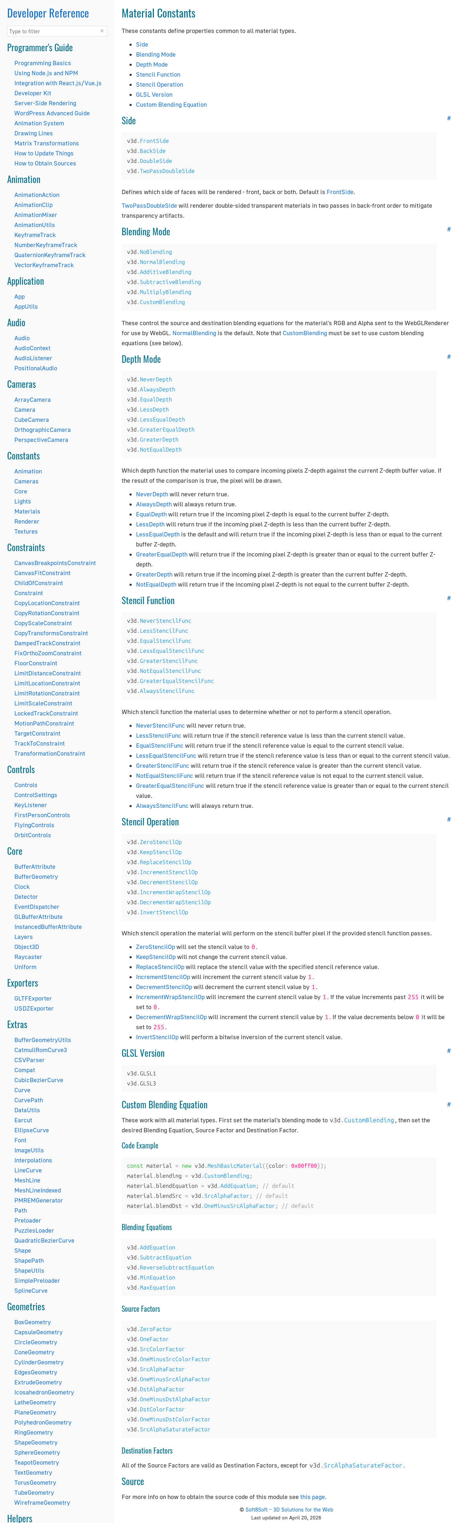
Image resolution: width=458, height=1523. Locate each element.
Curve (22, 1090)
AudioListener (33, 358)
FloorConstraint (35, 663)
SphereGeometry (37, 1452)
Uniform (25, 966)
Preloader (27, 1220)
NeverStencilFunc (160, 725)
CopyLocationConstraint (47, 603)
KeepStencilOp (156, 956)
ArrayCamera (32, 399)
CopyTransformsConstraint (51, 633)
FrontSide (340, 192)
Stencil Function (158, 74)
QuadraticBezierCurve (44, 1240)
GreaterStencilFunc (162, 765)
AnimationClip (33, 204)
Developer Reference (48, 13)
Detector (26, 896)
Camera (24, 409)
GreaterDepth (154, 574)
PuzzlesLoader (34, 1230)
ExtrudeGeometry (38, 1382)
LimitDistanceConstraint (47, 673)
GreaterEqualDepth (161, 554)
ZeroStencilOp (155, 946)
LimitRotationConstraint (47, 693)
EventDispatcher (36, 906)
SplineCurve (31, 1290)
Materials (27, 511)
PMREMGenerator (38, 1200)
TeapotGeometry (36, 1462)
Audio (22, 338)
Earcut (23, 1120)
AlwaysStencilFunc (162, 805)
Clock (22, 886)
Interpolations (33, 1160)
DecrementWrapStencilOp (171, 1017)
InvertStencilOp (157, 1037)
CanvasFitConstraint (42, 573)
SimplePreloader (37, 1280)
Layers (23, 936)
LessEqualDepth (158, 534)
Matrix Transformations (46, 143)
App (19, 296)
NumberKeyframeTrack (45, 245)
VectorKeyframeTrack (44, 265)
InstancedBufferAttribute (48, 926)
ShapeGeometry (36, 1442)
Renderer (26, 521)
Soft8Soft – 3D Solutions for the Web (289, 1509)
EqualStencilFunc (160, 745)
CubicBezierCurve (38, 1080)
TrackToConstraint (39, 743)
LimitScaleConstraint (43, 703)
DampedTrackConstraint (47, 643)
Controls (26, 785)
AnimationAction (36, 194)
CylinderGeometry (39, 1362)
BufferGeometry (36, 876)
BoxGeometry (32, 1322)
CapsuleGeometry (38, 1332)
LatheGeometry (35, 1402)
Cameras (26, 481)
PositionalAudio (35, 368)
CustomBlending (305, 333)
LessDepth (150, 524)
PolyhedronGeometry (43, 1422)
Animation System (39, 123)
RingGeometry (33, 1432)
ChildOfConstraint (38, 583)
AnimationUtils (34, 224)
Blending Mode (156, 54)
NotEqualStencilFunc (164, 775)
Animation (28, 471)
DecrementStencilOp (164, 987)
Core (20, 491)
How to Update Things (44, 153)
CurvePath (28, 1100)
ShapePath (29, 1260)
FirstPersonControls (42, 815)
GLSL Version (154, 94)
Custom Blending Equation (171, 104)
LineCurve (28, 1170)
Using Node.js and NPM (46, 73)
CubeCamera (31, 419)
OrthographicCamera (42, 429)
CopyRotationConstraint (46, 613)
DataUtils (27, 1110)
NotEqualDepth (156, 584)
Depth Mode (152, 64)
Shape (22, 1250)
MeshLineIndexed (37, 1190)
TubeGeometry (34, 1492)
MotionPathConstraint (44, 723)
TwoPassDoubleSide (149, 205)
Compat (24, 1070)
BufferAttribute (34, 866)
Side (142, 44)
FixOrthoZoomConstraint (48, 653)
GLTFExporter (33, 998)
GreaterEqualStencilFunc (170, 785)
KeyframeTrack (35, 234)
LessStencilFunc (158, 735)
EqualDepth (151, 514)
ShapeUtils (29, 1270)
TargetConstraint (37, 733)
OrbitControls (32, 835)
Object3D (26, 946)
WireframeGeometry (42, 1502)
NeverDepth (152, 494)
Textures (26, 531)
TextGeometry (33, 1472)
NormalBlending (194, 333)
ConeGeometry (34, 1352)
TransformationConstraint (49, 753)
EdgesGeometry (35, 1372)
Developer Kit (32, 93)
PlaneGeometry (35, 1412)
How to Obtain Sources (45, 163)
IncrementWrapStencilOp (170, 997)
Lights (22, 501)
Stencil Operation (159, 84)
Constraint (28, 593)
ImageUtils (29, 1150)
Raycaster (28, 956)
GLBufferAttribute (38, 916)
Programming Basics (42, 63)
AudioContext (32, 348)
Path (20, 1210)
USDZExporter (34, 1008)
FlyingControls (34, 825)
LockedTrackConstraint (46, 713)
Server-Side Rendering (45, 103)
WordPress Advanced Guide (52, 113)
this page (312, 1496)
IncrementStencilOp (163, 976)
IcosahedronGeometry (44, 1392)
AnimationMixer (35, 214)
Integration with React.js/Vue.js (58, 83)
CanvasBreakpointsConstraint (55, 563)
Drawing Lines (33, 133)
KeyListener (30, 805)
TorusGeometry (35, 1482)
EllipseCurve (31, 1130)
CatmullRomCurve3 (40, 1050)
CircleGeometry (35, 1342)
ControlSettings (35, 795)
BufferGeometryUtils (42, 1040)
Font (20, 1140)
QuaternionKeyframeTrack (50, 255)
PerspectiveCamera (41, 439)
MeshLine (27, 1180)
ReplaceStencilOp (160, 966)
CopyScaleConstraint (43, 623)
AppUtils (26, 306)
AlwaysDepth (154, 504)
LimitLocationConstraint (47, 683)
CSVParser (29, 1060)
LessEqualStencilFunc (166, 755)
